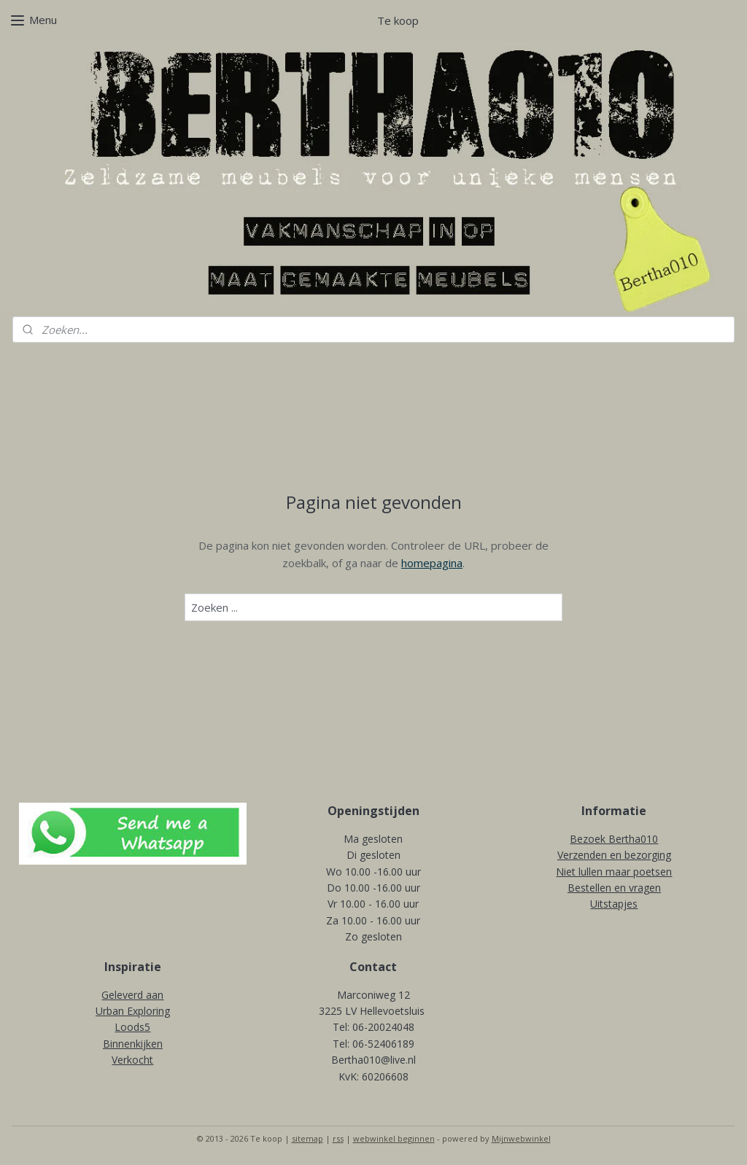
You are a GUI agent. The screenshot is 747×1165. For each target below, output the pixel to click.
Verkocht (132, 1060)
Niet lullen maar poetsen (614, 871)
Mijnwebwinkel (521, 1138)
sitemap (307, 1138)
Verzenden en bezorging (614, 855)
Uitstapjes (614, 904)
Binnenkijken (133, 1044)
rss (338, 1138)
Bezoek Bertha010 (614, 839)
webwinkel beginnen (394, 1138)
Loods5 (132, 1027)
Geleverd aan (132, 995)
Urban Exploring (133, 1011)
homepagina (431, 563)
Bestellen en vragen (614, 888)
